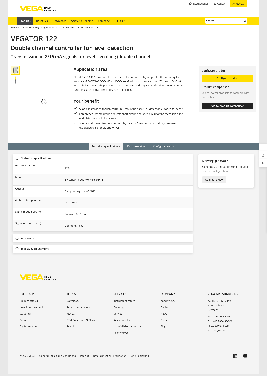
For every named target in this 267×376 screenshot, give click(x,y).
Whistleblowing (140, 357)
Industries (42, 21)
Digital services (29, 328)
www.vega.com (216, 331)
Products (25, 21)
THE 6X (119, 21)
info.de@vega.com (218, 327)
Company (104, 21)
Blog (163, 328)
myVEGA (71, 315)
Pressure (25, 322)
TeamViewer (121, 334)
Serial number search (79, 309)
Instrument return (124, 302)
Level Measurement (31, 309)
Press (164, 322)
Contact (165, 309)
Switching (25, 315)
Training (119, 309)
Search (70, 328)
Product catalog (29, 302)
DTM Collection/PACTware (81, 322)
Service (118, 315)
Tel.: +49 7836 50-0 (219, 318)
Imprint (84, 357)
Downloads (59, 21)
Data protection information (109, 357)
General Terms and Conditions (57, 357)
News (164, 315)
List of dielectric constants (129, 328)
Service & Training (82, 21)
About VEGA (168, 302)
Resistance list (122, 322)
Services (120, 296)
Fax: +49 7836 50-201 (220, 323)
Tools (71, 296)
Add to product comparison (227, 106)
